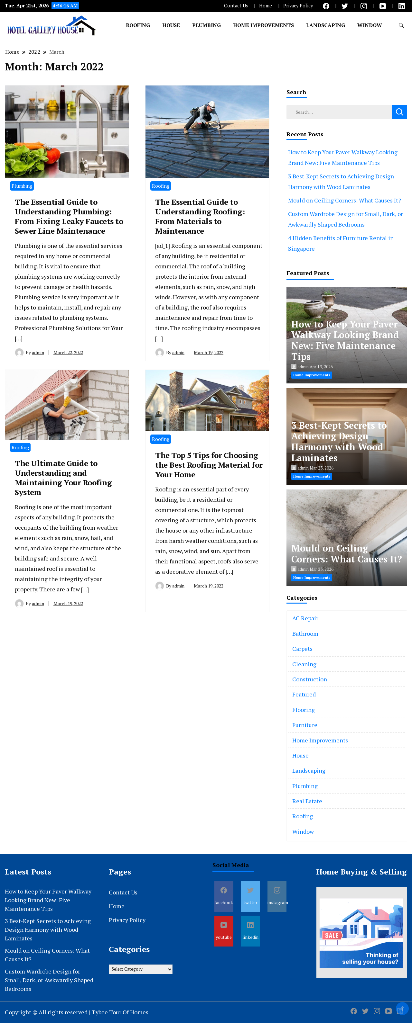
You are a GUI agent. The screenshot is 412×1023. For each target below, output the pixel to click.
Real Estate (307, 801)
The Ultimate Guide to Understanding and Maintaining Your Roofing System (63, 477)
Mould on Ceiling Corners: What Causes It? (344, 200)
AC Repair (305, 618)
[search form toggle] (401, 25)
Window (369, 25)
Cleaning (304, 664)
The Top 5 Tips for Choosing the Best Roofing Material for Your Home (209, 465)
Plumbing (206, 25)
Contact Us (236, 6)
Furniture (304, 725)
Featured (304, 694)
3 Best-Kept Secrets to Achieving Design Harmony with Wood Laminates (339, 441)
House (171, 25)
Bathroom (305, 633)
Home (265, 6)
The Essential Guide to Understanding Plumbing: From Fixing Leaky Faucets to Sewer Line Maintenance (69, 216)
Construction (309, 679)
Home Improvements (263, 25)
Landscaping (325, 25)
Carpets (302, 648)
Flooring (303, 709)
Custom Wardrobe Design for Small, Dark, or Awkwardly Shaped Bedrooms (49, 979)
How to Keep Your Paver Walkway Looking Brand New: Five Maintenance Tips (345, 340)
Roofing (138, 25)
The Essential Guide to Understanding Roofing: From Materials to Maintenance (200, 216)
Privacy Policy (298, 6)
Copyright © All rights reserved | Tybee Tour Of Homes (76, 1012)
